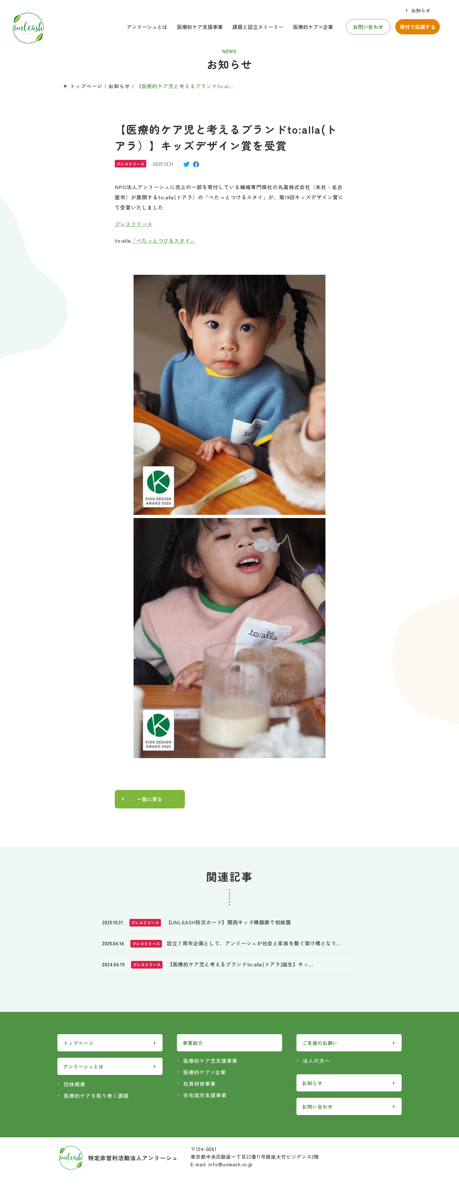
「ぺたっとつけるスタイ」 (163, 240)
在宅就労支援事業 (205, 1095)
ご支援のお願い (320, 1043)
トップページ (86, 86)
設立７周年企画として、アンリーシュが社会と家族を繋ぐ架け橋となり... (254, 944)
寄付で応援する (417, 27)
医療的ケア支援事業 (200, 27)
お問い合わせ (368, 27)
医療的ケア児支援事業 (210, 1061)
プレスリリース (134, 224)
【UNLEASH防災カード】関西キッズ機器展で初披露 (228, 923)
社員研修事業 (199, 1084)
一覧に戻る (150, 799)
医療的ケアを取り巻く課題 (96, 1096)
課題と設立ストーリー (257, 27)
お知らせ (420, 10)
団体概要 (74, 1085)
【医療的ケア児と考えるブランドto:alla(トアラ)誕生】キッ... (240, 965)
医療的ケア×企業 (313, 27)
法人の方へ (316, 1061)
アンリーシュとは (147, 27)
